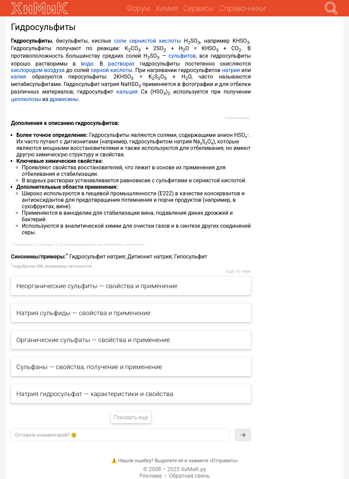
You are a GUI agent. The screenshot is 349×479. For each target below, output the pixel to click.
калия (18, 76)
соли (120, 41)
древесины (64, 99)
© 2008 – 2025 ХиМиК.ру (174, 469)
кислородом (27, 70)
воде (87, 63)
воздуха (54, 70)
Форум (138, 8)
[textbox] (120, 435)
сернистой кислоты (155, 41)
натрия (231, 70)
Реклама (150, 476)
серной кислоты (111, 70)
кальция (127, 91)
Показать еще (130, 417)
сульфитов (182, 56)
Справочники (242, 8)
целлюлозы (26, 99)
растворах (121, 63)
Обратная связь (189, 476)
